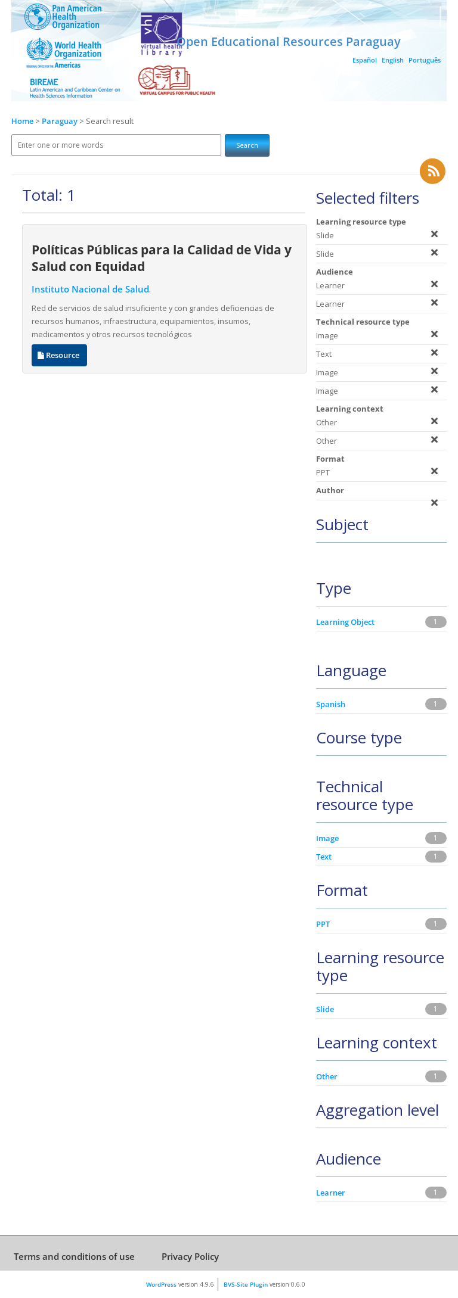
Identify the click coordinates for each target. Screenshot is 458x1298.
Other (327, 1076)
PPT (323, 924)
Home (22, 121)
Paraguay (60, 121)
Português (425, 59)
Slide (325, 1009)
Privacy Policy (190, 1256)
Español (364, 59)
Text (324, 856)
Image (327, 838)
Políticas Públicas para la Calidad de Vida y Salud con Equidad (162, 258)
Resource (59, 355)
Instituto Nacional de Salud (90, 289)
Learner (330, 1192)
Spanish (330, 704)
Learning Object (345, 622)
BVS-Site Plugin (246, 1284)
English (393, 59)
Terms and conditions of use (74, 1256)
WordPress (161, 1284)
